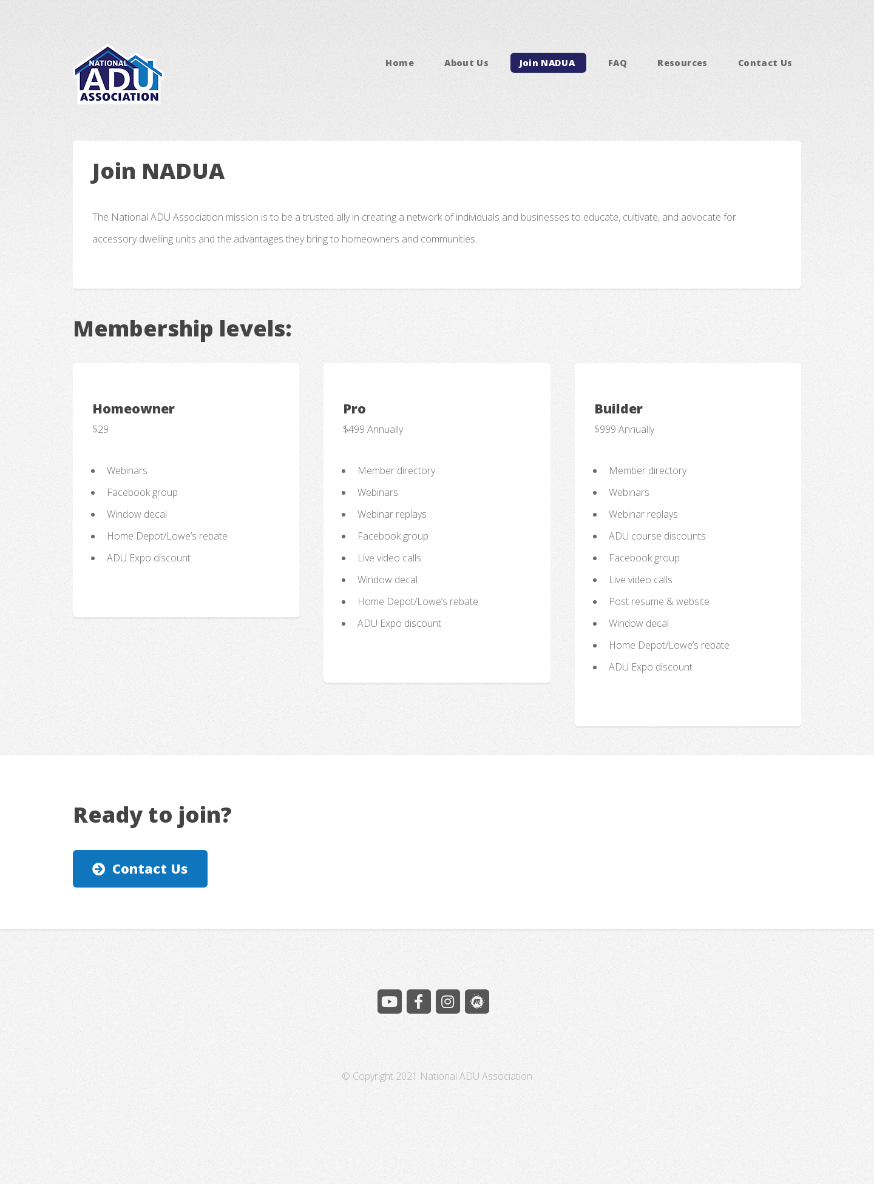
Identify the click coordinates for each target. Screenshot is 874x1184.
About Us (466, 63)
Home (399, 63)
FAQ (617, 63)
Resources (682, 63)
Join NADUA (549, 63)
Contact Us (765, 63)
